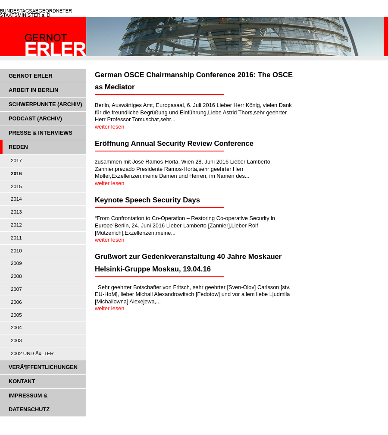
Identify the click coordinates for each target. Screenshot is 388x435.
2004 (16, 327)
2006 (16, 302)
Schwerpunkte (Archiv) (45, 104)
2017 (16, 160)
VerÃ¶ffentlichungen (43, 367)
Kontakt (22, 381)
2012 (16, 224)
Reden (18, 147)
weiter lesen (109, 126)
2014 (16, 199)
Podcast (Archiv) (35, 118)
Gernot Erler (31, 75)
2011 (16, 237)
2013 (16, 211)
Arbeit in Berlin (33, 90)
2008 (16, 276)
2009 (16, 263)
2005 (16, 315)
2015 (16, 186)
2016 (16, 173)
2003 (16, 340)
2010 (16, 250)
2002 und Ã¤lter (32, 353)
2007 (16, 289)
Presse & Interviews (40, 132)
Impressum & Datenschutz (29, 402)
